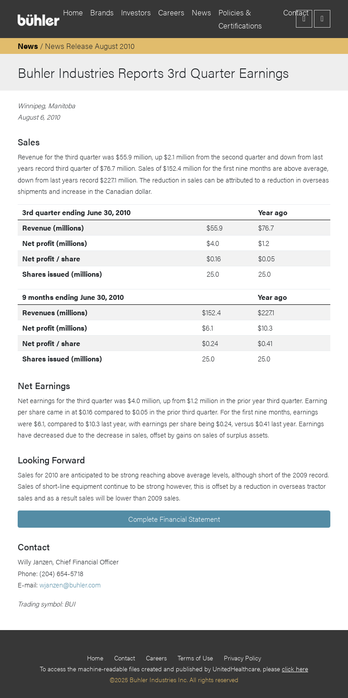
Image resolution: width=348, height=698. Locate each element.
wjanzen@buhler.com (70, 584)
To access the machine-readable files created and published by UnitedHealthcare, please (174, 668)
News (201, 12)
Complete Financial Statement (174, 519)
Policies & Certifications (240, 19)
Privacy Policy (242, 657)
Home (73, 12)
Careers (171, 12)
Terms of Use (195, 657)
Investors (136, 12)
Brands (102, 12)
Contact (124, 657)
